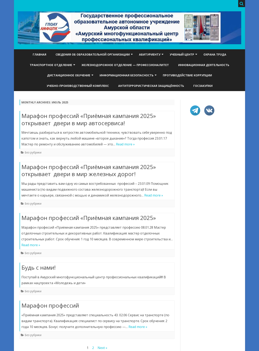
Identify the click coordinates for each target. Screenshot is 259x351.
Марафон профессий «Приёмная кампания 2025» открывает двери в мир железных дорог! (88, 170)
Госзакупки (203, 86)
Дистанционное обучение (68, 75)
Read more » (125, 144)
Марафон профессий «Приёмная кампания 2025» (88, 218)
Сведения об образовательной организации (93, 54)
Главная (39, 54)
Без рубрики (33, 152)
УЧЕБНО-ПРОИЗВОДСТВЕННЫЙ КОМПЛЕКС (78, 86)
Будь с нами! (38, 267)
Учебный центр (182, 54)
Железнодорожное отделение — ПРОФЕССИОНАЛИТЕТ (125, 65)
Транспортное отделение (51, 65)
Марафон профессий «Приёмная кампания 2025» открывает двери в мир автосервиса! (88, 119)
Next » (102, 348)
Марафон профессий (50, 305)
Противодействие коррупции (187, 75)
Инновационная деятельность (203, 65)
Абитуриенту (149, 54)
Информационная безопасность (127, 75)
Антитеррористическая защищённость (151, 86)
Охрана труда (214, 54)
